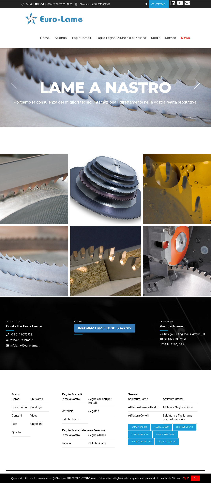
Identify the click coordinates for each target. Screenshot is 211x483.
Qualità (16, 432)
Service (170, 38)
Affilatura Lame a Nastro (143, 407)
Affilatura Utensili (173, 399)
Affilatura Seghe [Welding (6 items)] (141, 442)
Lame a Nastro (71, 399)
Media (155, 38)
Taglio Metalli (81, 38)
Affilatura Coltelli (138, 415)
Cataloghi (36, 423)
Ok (195, 478)
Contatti (17, 415)
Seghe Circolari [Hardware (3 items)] (184, 427)
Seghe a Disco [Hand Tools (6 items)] (162, 427)
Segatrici (93, 411)
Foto (14, 423)
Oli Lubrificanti (70, 419)
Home (45, 38)
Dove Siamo (19, 407)
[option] (105, 87)
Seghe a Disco (97, 435)
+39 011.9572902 (19, 334)
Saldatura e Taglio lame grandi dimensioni (177, 417)
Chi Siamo (36, 399)
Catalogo (36, 407)
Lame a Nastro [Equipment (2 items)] (139, 427)
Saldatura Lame (138, 399)
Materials (67, 411)
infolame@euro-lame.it (22, 345)
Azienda (61, 38)
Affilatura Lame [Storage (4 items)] (165, 434)
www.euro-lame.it (19, 340)
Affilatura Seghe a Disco (178, 407)
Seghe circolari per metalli (100, 400)
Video (34, 415)
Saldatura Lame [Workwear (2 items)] (166, 442)
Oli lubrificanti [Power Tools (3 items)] (140, 434)
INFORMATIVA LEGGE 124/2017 (104, 328)
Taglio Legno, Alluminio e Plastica (121, 38)
